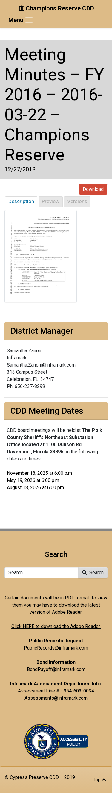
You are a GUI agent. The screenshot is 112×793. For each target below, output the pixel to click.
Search (93, 572)
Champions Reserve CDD (56, 8)
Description (21, 201)
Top (99, 780)
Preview (50, 201)
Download (93, 189)
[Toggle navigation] (21, 20)
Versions (77, 201)
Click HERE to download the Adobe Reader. (56, 626)
